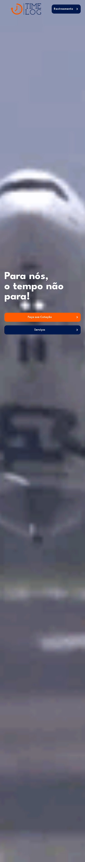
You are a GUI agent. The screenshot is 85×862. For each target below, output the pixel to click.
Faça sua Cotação (40, 317)
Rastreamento (63, 9)
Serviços (39, 330)
